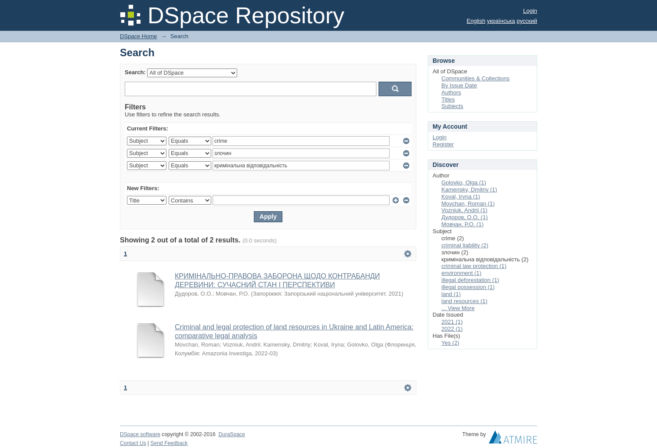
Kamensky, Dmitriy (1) (469, 189)
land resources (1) (464, 301)
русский (526, 21)
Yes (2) (450, 343)
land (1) (451, 294)
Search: (135, 72)
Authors (451, 92)
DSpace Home (138, 36)
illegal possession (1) (468, 287)
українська (501, 21)
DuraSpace (231, 434)
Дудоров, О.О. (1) (464, 217)
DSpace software (140, 434)
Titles (448, 99)
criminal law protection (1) (473, 266)
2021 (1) (451, 321)
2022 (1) (451, 328)
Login (530, 10)
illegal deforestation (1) (470, 280)
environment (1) (461, 273)
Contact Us (133, 443)
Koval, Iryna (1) (460, 196)
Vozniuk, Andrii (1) (464, 210)
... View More (458, 308)
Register (443, 144)
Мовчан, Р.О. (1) (462, 224)
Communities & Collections (475, 78)
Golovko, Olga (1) (463, 182)
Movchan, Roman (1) (468, 203)
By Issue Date (459, 85)
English (476, 21)
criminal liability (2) (464, 245)
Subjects (452, 106)
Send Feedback (169, 443)
